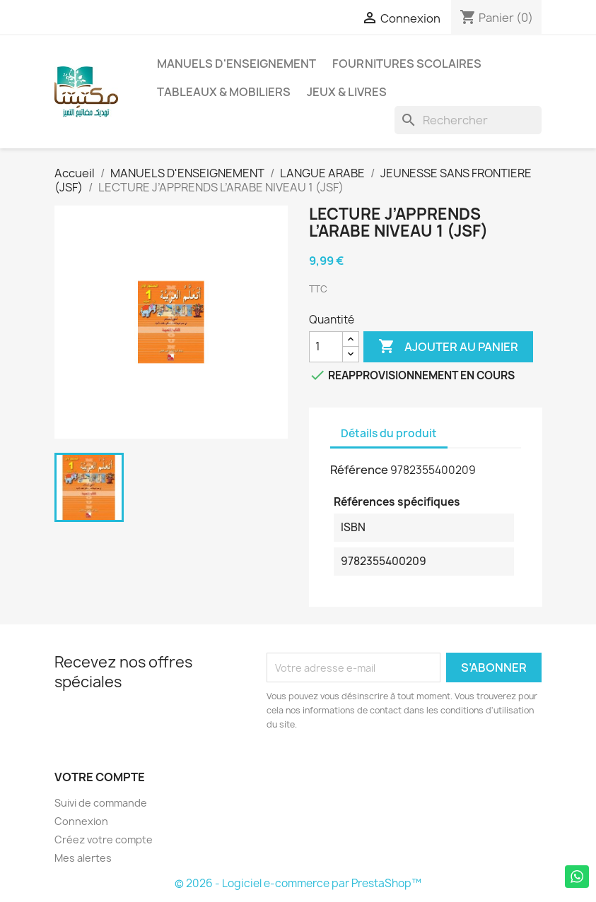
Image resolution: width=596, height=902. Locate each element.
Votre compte (99, 777)
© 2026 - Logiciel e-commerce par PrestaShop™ (298, 883)
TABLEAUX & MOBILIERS (224, 92)
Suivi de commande (100, 802)
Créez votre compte (103, 839)
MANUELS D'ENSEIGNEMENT (236, 63)
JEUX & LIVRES (347, 92)
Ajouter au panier (448, 347)
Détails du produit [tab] (389, 433)
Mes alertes (83, 858)
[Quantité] (326, 346)
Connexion (81, 821)
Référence (359, 470)
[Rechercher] (468, 120)
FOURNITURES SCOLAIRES (406, 63)
